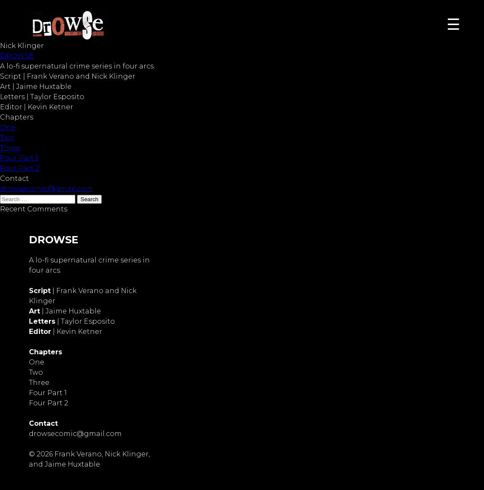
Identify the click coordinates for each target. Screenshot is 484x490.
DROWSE (17, 56)
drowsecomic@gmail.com (46, 189)
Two (7, 138)
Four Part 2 (19, 168)
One (7, 127)
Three (10, 148)
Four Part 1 (19, 158)
